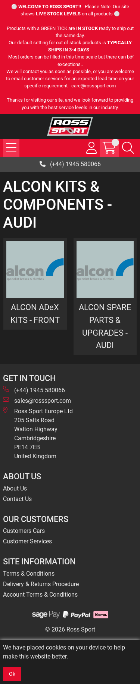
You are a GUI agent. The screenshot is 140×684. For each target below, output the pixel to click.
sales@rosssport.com (37, 400)
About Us (15, 488)
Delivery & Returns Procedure (41, 584)
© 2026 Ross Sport (70, 629)
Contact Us (17, 498)
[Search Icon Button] (128, 148)
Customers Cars (24, 530)
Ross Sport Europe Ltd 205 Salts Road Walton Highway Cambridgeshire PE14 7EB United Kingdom (38, 433)
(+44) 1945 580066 (70, 164)
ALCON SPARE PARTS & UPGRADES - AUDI (105, 326)
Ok (12, 674)
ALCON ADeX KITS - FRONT (35, 313)
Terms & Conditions (29, 573)
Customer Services (27, 541)
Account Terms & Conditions (40, 594)
